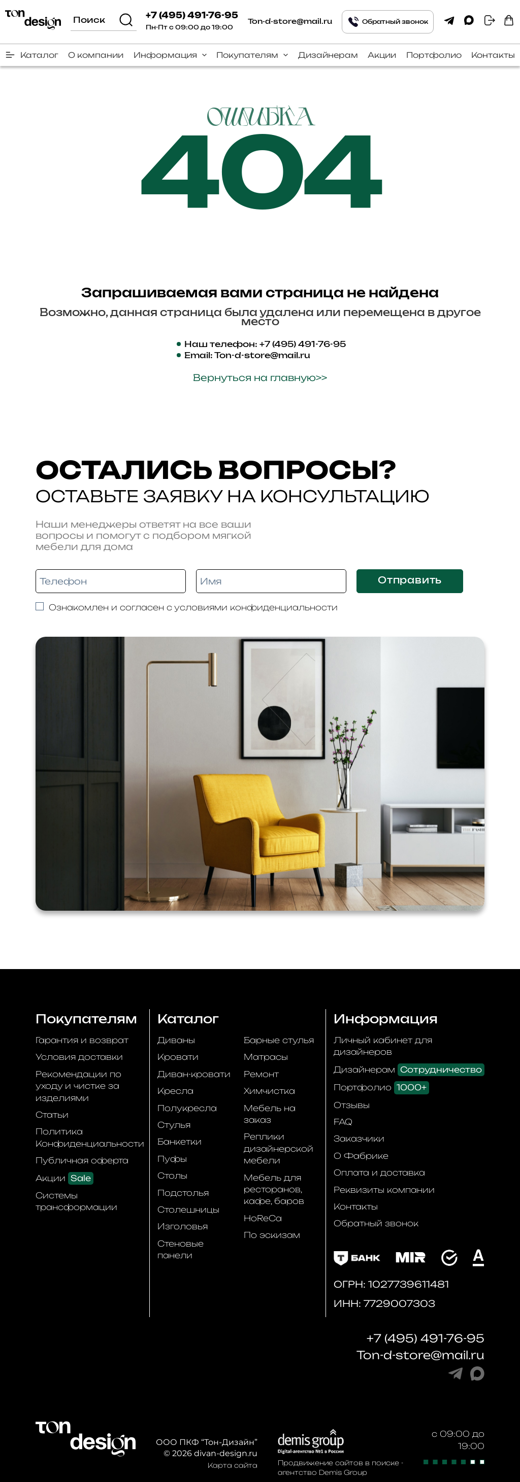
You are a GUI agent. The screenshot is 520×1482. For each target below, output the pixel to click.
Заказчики (359, 1138)
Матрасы (266, 1057)
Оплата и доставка (379, 1172)
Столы (172, 1175)
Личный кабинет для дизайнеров (383, 1046)
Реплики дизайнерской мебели (278, 1148)
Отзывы (352, 1105)
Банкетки (179, 1141)
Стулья (173, 1125)
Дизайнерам (328, 55)
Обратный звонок (376, 1223)
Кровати (178, 1057)
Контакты (493, 55)
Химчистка (269, 1091)
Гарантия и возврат (82, 1040)
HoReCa (263, 1218)
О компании (95, 55)
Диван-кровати (194, 1074)
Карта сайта (232, 1465)
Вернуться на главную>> (260, 377)
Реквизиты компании (384, 1190)
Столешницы (188, 1209)
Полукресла (187, 1108)
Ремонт (261, 1074)
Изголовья (182, 1226)
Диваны (176, 1040)
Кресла (175, 1091)
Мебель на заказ (270, 1114)
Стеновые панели (180, 1249)
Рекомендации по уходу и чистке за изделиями (78, 1086)
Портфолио (434, 55)
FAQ (343, 1122)
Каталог (39, 55)
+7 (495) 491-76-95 (192, 16)
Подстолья (183, 1193)
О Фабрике (361, 1156)
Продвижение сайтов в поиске (338, 1463)
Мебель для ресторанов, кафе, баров (274, 1190)
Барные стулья (279, 1040)
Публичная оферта (82, 1160)
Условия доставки (79, 1057)
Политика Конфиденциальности (90, 1137)
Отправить (410, 580)
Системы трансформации (76, 1201)
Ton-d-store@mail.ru (290, 21)
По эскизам (272, 1235)
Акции (382, 55)
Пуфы (172, 1159)
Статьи (52, 1115)
